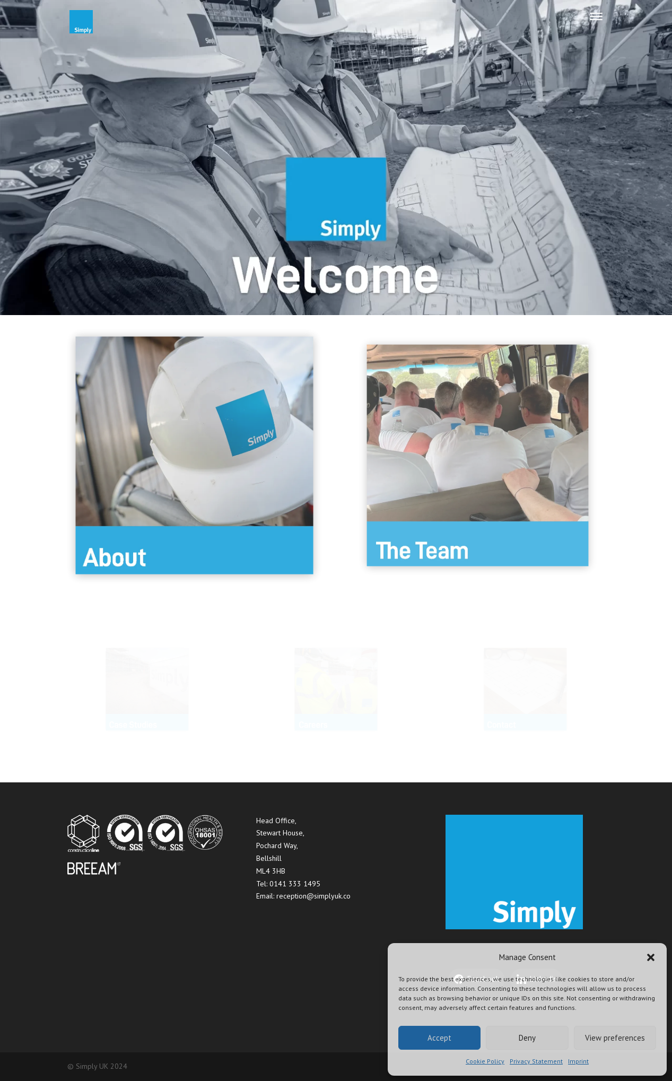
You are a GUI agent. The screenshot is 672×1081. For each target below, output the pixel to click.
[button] (650, 957)
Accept (439, 1038)
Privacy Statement (536, 1061)
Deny (527, 1038)
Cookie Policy (485, 1061)
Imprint (578, 1061)
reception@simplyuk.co (313, 896)
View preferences (615, 1038)
